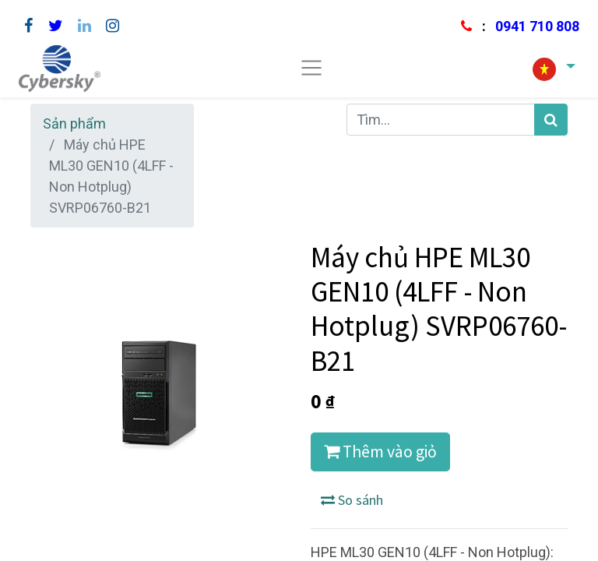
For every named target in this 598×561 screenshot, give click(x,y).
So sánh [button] (352, 500)
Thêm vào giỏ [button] (380, 451)
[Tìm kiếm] (551, 120)
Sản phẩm (74, 123)
